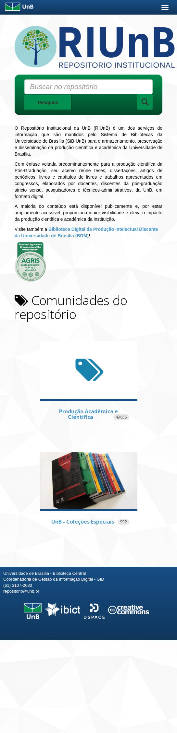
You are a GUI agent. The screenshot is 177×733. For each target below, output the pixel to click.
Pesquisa (48, 102)
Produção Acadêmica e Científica (88, 414)
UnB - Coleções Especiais (82, 521)
